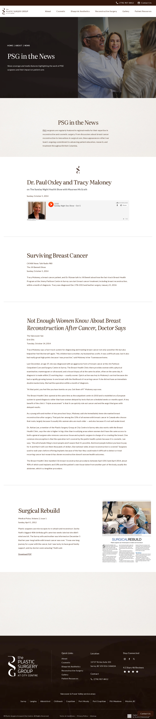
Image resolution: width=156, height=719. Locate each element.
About (18, 46)
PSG (44, 135)
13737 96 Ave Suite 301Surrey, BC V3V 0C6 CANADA (103, 664)
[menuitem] (48, 11)
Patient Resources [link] (143, 11)
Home (10, 46)
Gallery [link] (125, 11)
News (27, 46)
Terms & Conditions (67, 716)
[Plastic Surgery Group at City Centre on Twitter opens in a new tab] (133, 659)
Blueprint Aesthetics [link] (80, 11)
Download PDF (25, 554)
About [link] (48, 11)
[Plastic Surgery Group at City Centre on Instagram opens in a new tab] (124, 659)
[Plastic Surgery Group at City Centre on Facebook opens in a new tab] (129, 659)
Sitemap (93, 716)
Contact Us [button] (145, 713)
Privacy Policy (82, 716)
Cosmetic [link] (60, 11)
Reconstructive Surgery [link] (106, 11)
